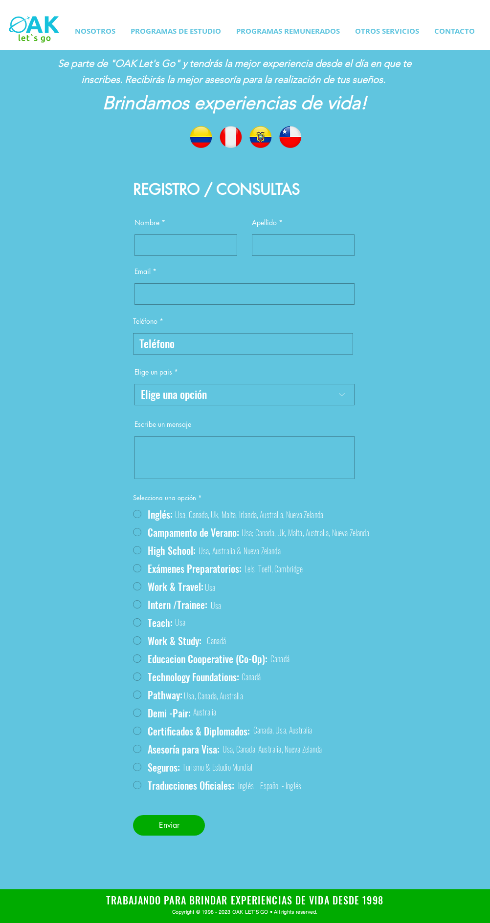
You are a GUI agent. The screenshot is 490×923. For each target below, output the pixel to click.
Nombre (146, 222)
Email (142, 271)
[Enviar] (169, 825)
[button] (175, 31)
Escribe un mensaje (162, 424)
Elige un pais (153, 372)
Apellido (264, 222)
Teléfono (145, 321)
